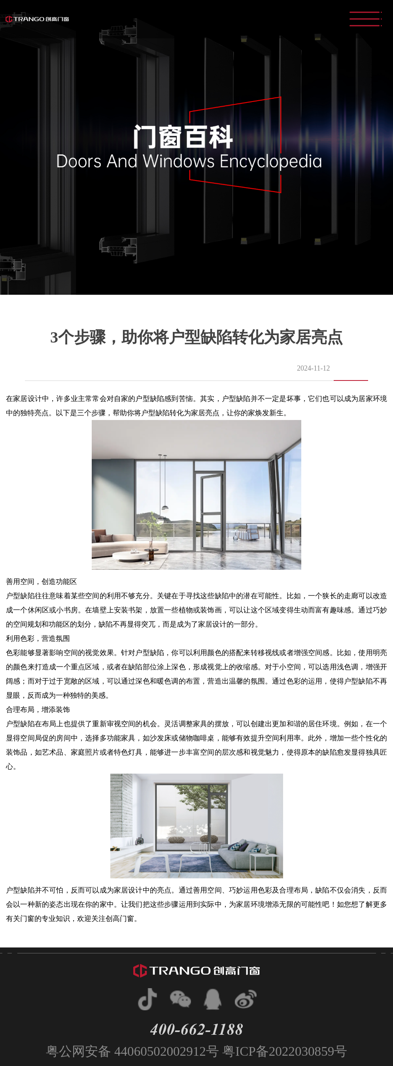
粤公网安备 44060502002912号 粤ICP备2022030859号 (197, 1051)
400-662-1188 (196, 1029)
